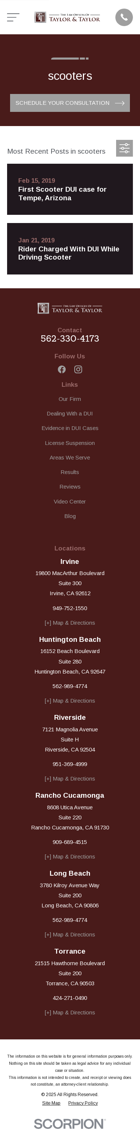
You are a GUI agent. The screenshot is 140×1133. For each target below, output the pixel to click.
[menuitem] (51, 1103)
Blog (70, 516)
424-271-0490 (70, 998)
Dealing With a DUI (70, 413)
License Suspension (70, 443)
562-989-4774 (70, 686)
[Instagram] (78, 369)
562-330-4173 (70, 338)
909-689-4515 (70, 842)
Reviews (70, 486)
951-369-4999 (70, 764)
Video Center (70, 501)
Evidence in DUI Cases (70, 428)
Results (69, 472)
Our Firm (70, 399)
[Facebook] (62, 369)
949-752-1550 (70, 608)
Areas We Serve (70, 457)
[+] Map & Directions (70, 622)
